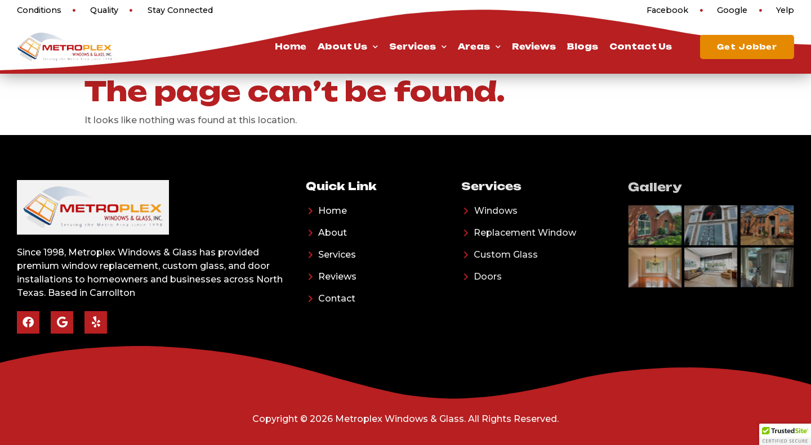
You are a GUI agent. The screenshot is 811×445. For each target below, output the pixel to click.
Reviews (534, 47)
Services (418, 46)
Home (290, 47)
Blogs (582, 47)
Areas (479, 46)
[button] (785, 434)
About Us (348, 46)
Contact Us (640, 47)
